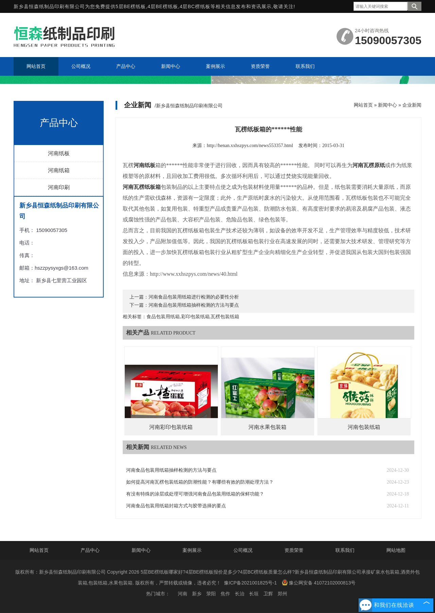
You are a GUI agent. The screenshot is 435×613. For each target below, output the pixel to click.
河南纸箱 (59, 170)
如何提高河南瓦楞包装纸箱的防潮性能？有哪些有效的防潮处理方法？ (200, 482)
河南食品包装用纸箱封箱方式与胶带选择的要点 (176, 505)
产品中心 (90, 550)
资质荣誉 (293, 550)
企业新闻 (411, 105)
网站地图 (395, 550)
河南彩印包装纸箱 (171, 427)
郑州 (282, 593)
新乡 (197, 593)
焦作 (225, 593)
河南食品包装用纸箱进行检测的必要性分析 (194, 297)
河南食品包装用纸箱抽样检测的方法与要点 (194, 305)
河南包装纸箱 (364, 427)
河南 (182, 593)
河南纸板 (59, 153)
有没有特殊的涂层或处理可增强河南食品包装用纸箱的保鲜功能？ (195, 494)
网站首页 (363, 105)
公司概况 (243, 550)
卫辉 (268, 593)
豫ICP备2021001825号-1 (250, 582)
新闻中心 (387, 105)
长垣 (254, 593)
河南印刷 (59, 187)
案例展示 (192, 550)
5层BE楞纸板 (131, 6)
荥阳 (211, 593)
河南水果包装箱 (267, 427)
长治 (239, 593)
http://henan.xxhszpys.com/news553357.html (250, 145)
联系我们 (344, 550)
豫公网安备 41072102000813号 (319, 582)
